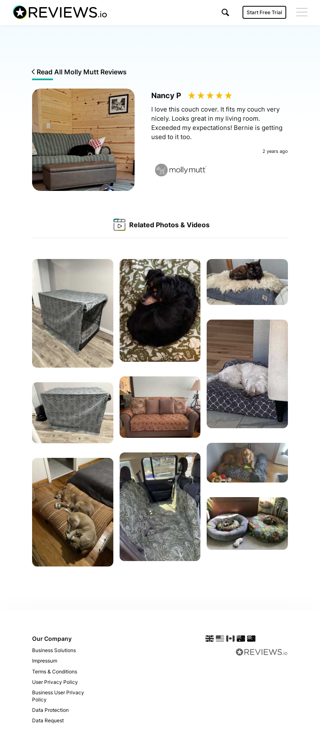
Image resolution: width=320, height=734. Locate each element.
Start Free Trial (264, 12)
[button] (225, 12)
